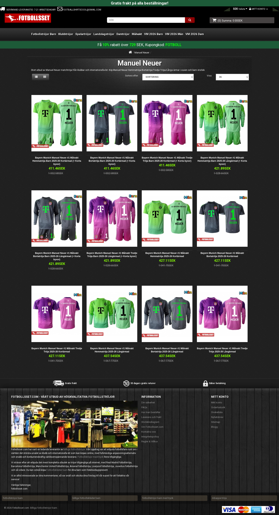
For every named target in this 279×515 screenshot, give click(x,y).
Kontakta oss (148, 431)
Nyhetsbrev (217, 417)
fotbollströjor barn (13, 498)
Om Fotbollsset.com (152, 426)
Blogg (214, 426)
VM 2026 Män (174, 34)
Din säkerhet (148, 402)
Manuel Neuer (141, 52)
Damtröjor (123, 34)
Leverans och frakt (151, 417)
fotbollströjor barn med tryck (157, 498)
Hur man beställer (150, 412)
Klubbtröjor (65, 34)
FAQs (144, 407)
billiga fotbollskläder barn (86, 498)
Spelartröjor (83, 34)
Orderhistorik (218, 407)
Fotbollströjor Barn (43, 34)
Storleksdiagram (150, 422)
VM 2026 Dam (195, 34)
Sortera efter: (132, 75)
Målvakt (137, 34)
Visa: (209, 75)
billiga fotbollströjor (74, 449)
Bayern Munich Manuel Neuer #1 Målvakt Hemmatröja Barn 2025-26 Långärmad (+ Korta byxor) (222, 160)
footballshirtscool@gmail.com (79, 9)
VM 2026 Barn (153, 34)
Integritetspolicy (150, 436)
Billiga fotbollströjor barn (43, 507)
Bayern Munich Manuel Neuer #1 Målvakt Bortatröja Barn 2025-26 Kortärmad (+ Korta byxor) (112, 160)
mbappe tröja (219, 498)
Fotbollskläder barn (57, 470)
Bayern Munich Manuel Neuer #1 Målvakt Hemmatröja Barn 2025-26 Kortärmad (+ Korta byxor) (56, 160)
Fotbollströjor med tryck (91, 456)
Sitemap (215, 422)
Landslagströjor (103, 34)
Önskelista (217, 412)
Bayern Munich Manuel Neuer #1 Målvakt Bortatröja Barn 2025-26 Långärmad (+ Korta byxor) (56, 256)
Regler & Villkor (149, 441)
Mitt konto (216, 402)
